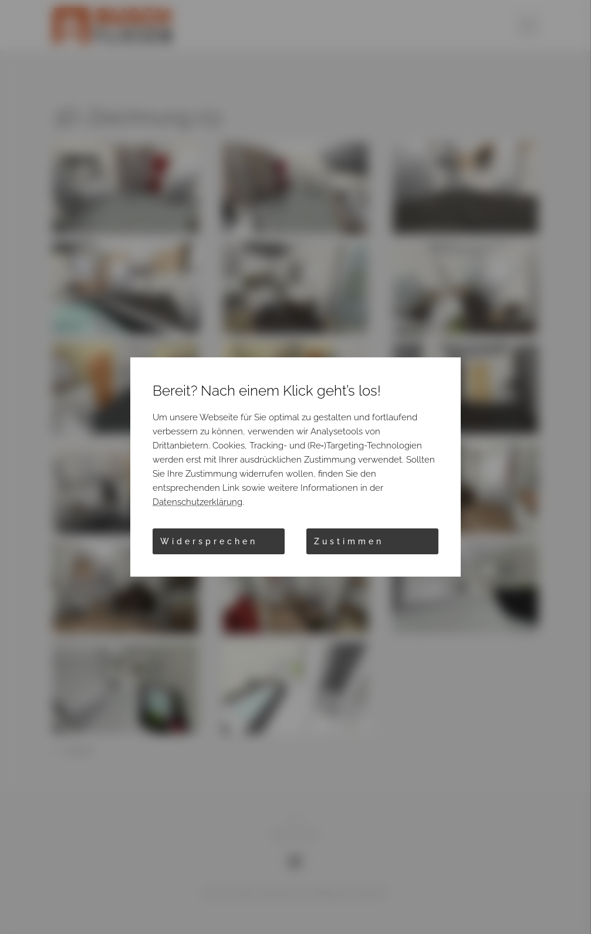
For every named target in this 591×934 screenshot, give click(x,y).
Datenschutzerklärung (197, 502)
